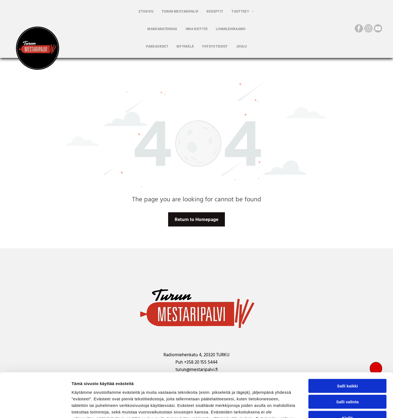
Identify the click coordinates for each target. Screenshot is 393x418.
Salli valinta (347, 362)
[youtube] (378, 29)
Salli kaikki (347, 346)
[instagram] (368, 29)
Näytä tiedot (292, 407)
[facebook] (359, 29)
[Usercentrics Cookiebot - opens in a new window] (35, 407)
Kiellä (347, 378)
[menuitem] (146, 11)
